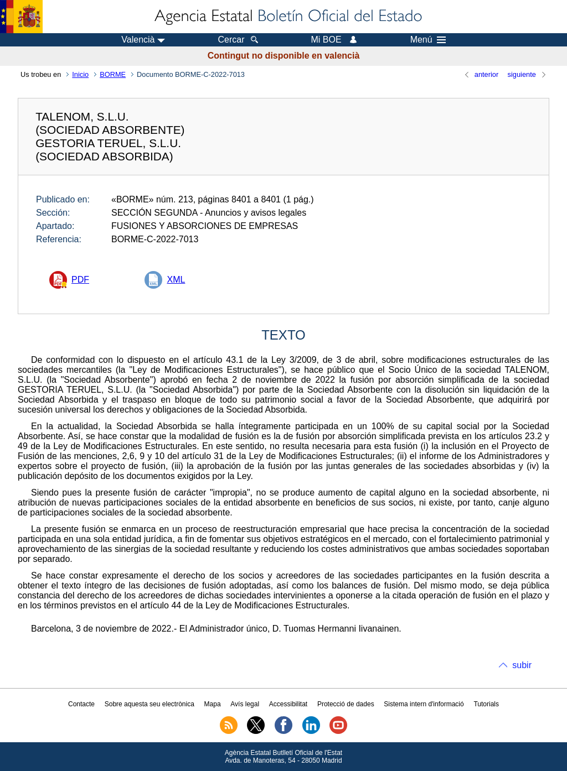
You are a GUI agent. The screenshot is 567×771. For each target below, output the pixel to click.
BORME (113, 74)
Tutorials (486, 704)
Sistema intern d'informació (423, 704)
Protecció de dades (345, 704)
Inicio (80, 74)
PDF (80, 279)
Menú (428, 39)
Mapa (212, 704)
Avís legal (244, 704)
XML (176, 279)
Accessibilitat (288, 704)
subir (522, 665)
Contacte (81, 704)
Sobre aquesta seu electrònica (149, 704)
